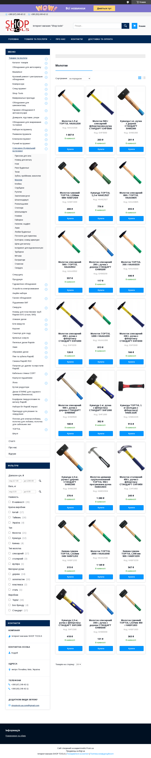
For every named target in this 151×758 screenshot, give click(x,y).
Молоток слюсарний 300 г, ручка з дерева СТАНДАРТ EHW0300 (100, 624)
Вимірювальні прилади (23, 98)
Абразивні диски (20, 352)
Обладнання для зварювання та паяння (26, 123)
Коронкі (16, 328)
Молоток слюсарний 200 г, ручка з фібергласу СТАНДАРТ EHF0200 (69, 337)
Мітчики (18, 256)
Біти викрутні (18, 324)
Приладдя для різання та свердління (24, 412)
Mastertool (17, 72)
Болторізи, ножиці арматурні (27, 240)
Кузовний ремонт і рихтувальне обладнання (27, 77)
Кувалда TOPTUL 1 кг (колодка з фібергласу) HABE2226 (131, 409)
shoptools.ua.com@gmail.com (25, 705)
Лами (17, 228)
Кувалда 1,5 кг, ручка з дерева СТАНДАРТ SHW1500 (69, 481)
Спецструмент (19, 88)
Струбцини (19, 188)
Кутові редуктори (20, 387)
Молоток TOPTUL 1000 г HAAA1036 (100, 334)
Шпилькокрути (21, 212)
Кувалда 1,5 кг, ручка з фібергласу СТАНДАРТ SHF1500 (70, 622)
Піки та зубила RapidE (23, 356)
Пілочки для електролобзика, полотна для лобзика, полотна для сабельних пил (27, 421)
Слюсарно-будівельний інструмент (23, 149)
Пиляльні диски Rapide (23, 342)
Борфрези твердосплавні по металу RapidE (26, 400)
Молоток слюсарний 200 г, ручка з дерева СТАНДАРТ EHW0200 (100, 266)
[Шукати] (125, 26)
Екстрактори (20, 260)
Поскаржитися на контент (78, 754)
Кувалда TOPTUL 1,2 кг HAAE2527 (100, 194)
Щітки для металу (22, 244)
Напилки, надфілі (22, 224)
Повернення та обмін (16, 736)
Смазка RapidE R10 (21, 361)
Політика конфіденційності (102, 754)
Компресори (18, 84)
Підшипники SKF (20, 302)
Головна (13, 39)
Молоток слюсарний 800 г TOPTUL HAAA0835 (131, 195)
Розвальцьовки (21, 204)
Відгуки (12, 454)
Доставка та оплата (100, 39)
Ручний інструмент (21, 143)
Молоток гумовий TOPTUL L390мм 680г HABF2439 (70, 195)
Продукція (17, 279)
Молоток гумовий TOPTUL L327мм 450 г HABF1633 (131, 622)
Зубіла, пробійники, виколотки (28, 176)
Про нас (60, 39)
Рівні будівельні (22, 168)
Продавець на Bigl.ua (75, 751)
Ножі (17, 164)
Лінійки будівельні (23, 232)
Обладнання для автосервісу (26, 67)
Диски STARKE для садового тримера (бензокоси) (26, 393)
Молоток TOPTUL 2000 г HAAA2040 (100, 552)
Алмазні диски (19, 319)
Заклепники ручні (22, 196)
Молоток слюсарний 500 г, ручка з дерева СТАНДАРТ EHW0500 (69, 409)
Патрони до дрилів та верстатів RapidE (27, 367)
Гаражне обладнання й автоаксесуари (23, 111)
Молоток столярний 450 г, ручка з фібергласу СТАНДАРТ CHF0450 (131, 481)
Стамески (19, 264)
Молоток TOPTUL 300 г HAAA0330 (131, 263)
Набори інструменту (22, 129)
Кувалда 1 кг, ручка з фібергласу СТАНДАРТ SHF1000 (100, 407)
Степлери (19, 208)
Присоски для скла (23, 156)
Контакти (77, 39)
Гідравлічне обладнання (24, 284)
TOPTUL (16, 429)
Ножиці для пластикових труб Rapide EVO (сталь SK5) (26, 313)
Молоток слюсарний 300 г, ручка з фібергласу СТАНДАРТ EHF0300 (131, 337)
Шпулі (15, 433)
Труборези (19, 252)
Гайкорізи (19, 220)
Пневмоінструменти (21, 134)
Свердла (19, 268)
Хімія (14, 347)
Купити (70, 149)
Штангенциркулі (22, 200)
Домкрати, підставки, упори (25, 117)
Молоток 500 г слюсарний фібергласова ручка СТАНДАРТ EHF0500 (100, 125)
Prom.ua (90, 748)
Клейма (18, 184)
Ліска (14, 382)
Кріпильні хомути (20, 338)
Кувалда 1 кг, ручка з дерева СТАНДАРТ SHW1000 (131, 125)
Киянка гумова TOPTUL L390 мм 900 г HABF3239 (131, 553)
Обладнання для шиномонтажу (20, 103)
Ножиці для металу (23, 160)
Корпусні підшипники (22, 378)
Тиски (17, 172)
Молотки (18, 180)
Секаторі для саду (21, 333)
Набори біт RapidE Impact (24, 406)
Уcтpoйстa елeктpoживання (25, 288)
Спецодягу (17, 274)
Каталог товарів (20, 62)
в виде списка (144, 78)
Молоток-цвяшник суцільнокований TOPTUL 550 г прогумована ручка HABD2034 (100, 482)
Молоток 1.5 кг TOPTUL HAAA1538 (69, 122)
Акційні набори (19, 293)
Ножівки (18, 216)
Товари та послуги (35, 39)
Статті (12, 441)
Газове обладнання (21, 298)
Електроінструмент (21, 139)
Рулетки (18, 192)
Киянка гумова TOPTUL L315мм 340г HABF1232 (70, 553)
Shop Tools (17, 93)
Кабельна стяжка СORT (23, 373)
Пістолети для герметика (26, 236)
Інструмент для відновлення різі (29, 248)
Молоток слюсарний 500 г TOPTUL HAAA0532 (69, 264)
